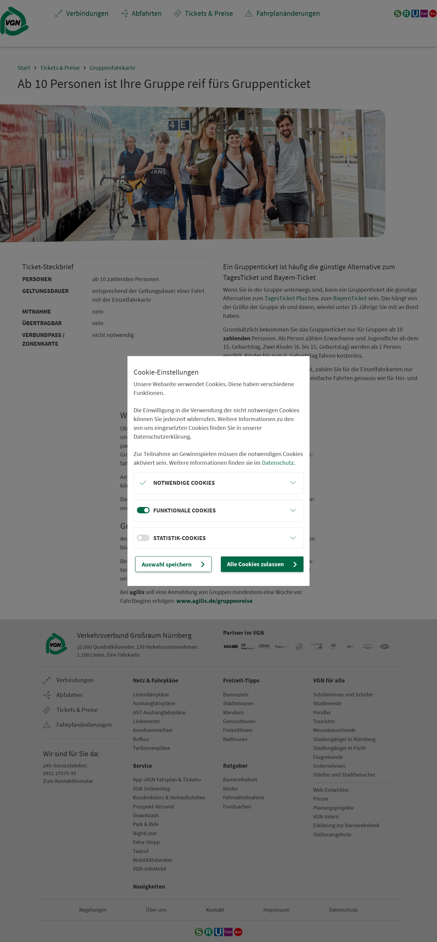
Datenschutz (278, 463)
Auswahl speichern (174, 564)
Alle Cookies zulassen (263, 564)
